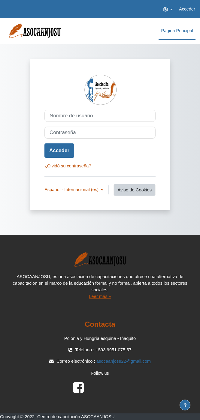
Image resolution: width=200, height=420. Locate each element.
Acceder (187, 9)
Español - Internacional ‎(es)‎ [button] (72, 189)
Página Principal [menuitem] (177, 30)
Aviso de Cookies (134, 190)
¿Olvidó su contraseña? (67, 166)
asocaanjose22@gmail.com (123, 361)
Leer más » (100, 296)
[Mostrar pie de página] (185, 405)
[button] (168, 9)
